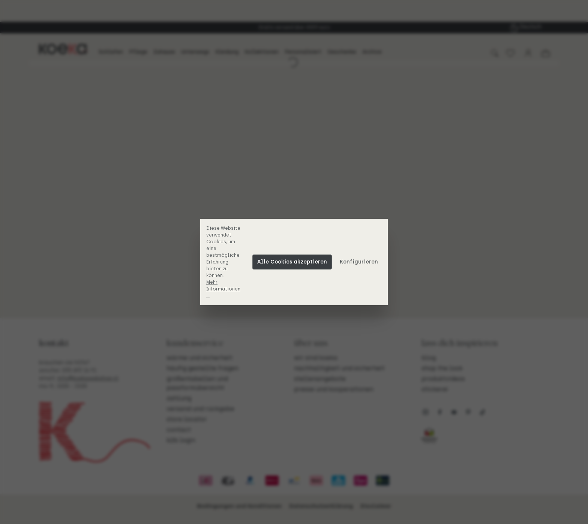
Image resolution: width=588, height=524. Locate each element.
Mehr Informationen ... (223, 289)
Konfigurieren (359, 262)
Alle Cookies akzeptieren (292, 262)
